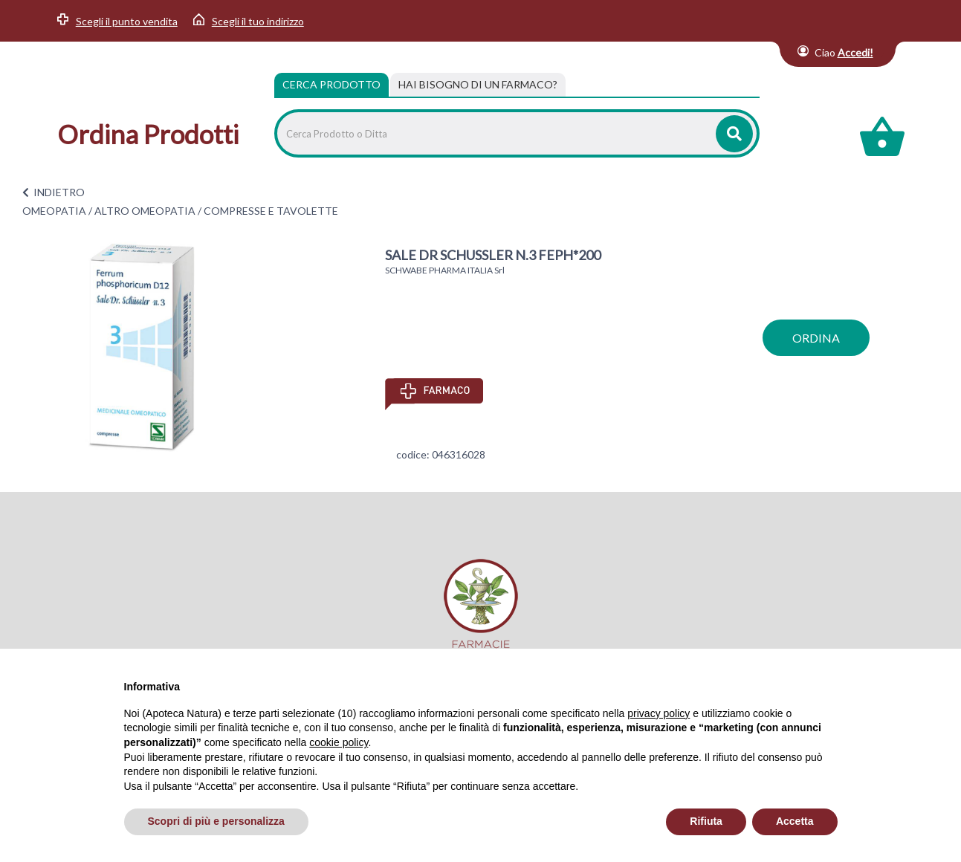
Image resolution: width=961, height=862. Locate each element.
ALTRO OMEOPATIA (144, 210)
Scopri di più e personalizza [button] (216, 821)
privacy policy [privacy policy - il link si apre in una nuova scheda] (658, 713)
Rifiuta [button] (706, 821)
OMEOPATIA (54, 210)
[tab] (478, 85)
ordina (816, 338)
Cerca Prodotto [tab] (331, 84)
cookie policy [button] (338, 742)
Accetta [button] (795, 821)
